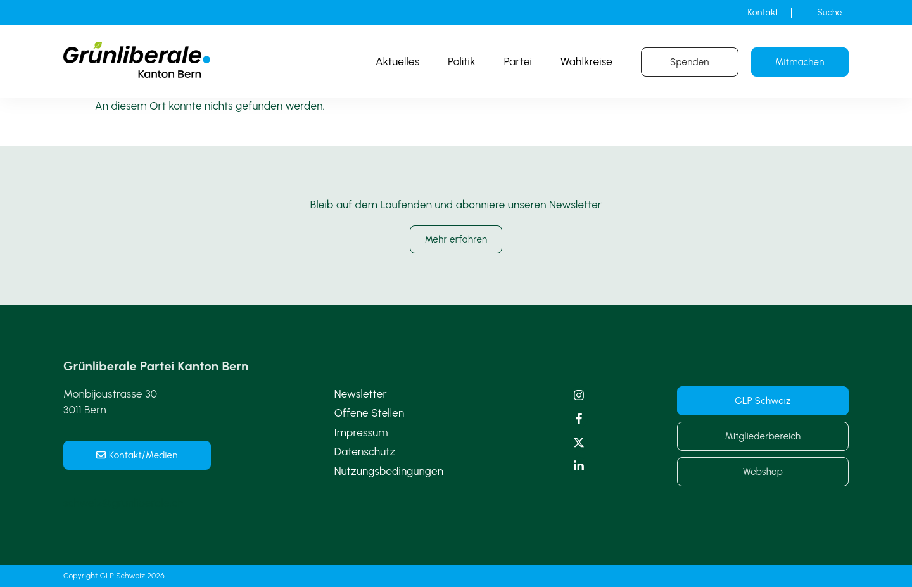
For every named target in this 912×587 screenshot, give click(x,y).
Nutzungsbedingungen (389, 471)
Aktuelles (397, 61)
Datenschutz (365, 451)
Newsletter (360, 394)
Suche (829, 12)
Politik (462, 61)
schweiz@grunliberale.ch (123, 502)
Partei (518, 61)
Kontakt (763, 12)
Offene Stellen (369, 413)
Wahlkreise (586, 61)
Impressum (361, 432)
